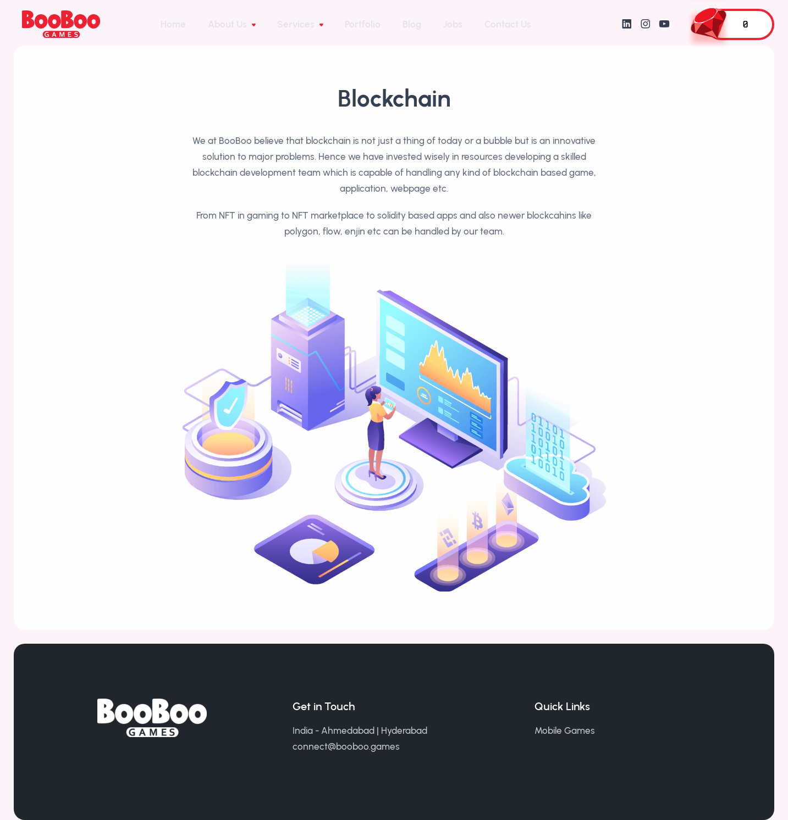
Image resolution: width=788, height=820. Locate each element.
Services (297, 24)
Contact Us (507, 24)
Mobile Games (564, 730)
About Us (228, 24)
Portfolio (363, 24)
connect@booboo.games (346, 746)
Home (173, 24)
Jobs (452, 24)
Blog (412, 24)
